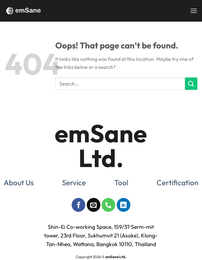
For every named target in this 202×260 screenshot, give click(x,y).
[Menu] (193, 10)
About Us (19, 182)
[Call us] (108, 205)
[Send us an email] (93, 205)
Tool (121, 182)
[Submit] (191, 84)
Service (74, 182)
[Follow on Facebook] (78, 205)
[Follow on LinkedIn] (123, 205)
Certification (177, 182)
